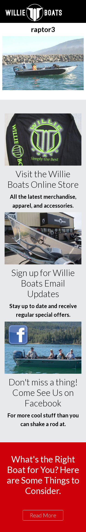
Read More (43, 515)
